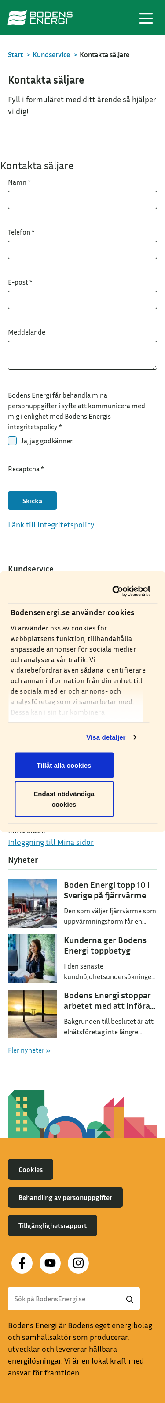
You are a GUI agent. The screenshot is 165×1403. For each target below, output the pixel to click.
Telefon (21, 232)
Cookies (30, 1169)
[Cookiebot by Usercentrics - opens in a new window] (114, 591)
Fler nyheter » (29, 1050)
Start (15, 54)
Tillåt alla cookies (64, 765)
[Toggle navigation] (146, 17)
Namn (19, 182)
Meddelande (26, 332)
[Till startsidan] (40, 17)
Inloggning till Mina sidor (51, 842)
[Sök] (74, 1298)
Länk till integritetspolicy (51, 524)
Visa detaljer (105, 737)
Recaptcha (26, 468)
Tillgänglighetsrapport (52, 1225)
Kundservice (51, 54)
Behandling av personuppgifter (65, 1197)
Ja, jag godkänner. (47, 440)
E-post (20, 282)
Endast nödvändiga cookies (63, 799)
